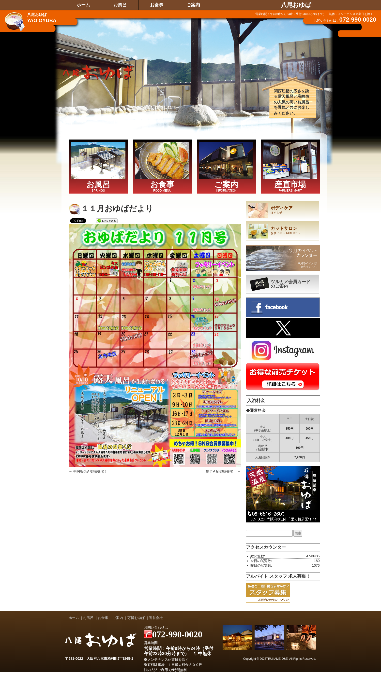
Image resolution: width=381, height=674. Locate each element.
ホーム (83, 4)
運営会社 (156, 618)
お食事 (156, 4)
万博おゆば (136, 618)
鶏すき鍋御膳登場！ (223, 471)
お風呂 (120, 4)
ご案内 (193, 4)
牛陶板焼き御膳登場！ (88, 471)
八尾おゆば (296, 5)
